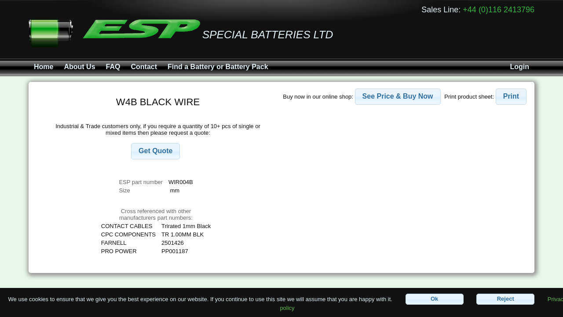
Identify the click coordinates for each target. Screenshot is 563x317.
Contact (144, 66)
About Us (79, 66)
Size (125, 190)
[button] (155, 151)
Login (519, 66)
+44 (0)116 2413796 (498, 9)
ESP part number (140, 182)
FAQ (113, 66)
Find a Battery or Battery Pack (218, 66)
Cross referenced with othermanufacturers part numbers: (156, 214)
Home (43, 66)
